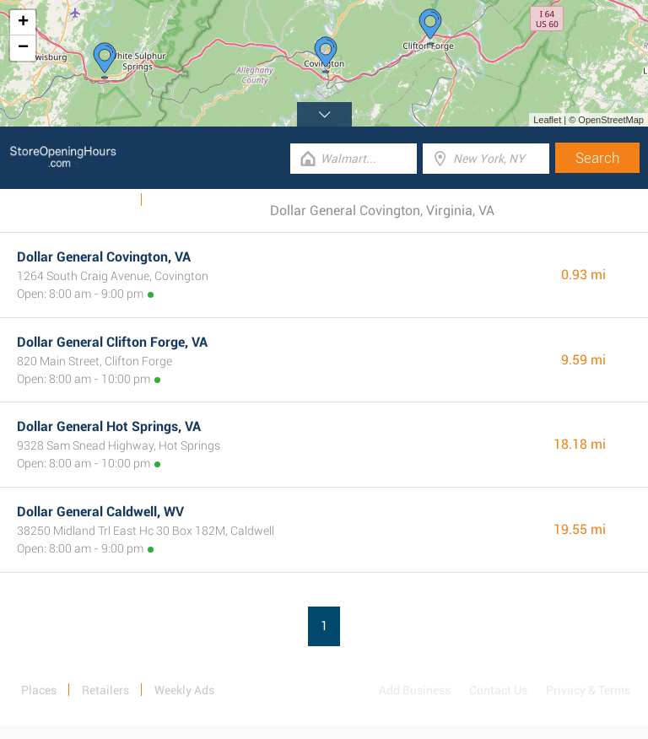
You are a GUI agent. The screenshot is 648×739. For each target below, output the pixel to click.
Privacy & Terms (588, 690)
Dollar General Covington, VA (104, 257)
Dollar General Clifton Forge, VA (112, 342)
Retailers (105, 690)
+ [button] (23, 22)
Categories (181, 200)
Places (39, 690)
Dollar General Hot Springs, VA (109, 426)
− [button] (23, 48)
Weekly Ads (100, 200)
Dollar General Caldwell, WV (100, 512)
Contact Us (498, 690)
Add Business (415, 690)
